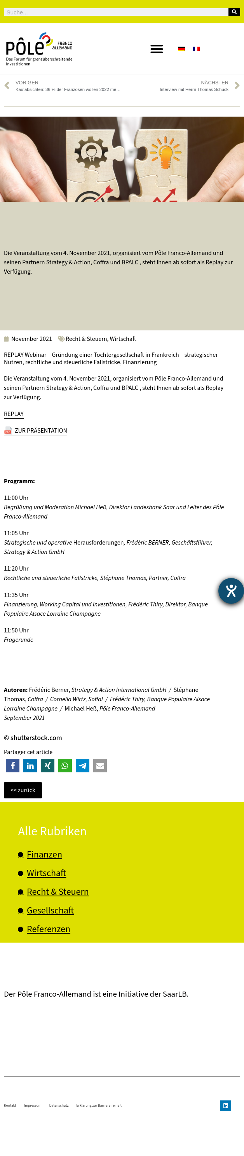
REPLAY (14, 414)
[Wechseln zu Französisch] (196, 49)
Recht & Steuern (86, 339)
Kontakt (10, 1144)
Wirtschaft (123, 339)
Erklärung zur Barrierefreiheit (99, 1144)
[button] (156, 49)
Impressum (33, 1144)
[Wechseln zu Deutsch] (181, 49)
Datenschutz (59, 1144)
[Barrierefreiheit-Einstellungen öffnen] (231, 591)
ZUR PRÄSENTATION (41, 430)
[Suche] (234, 12)
